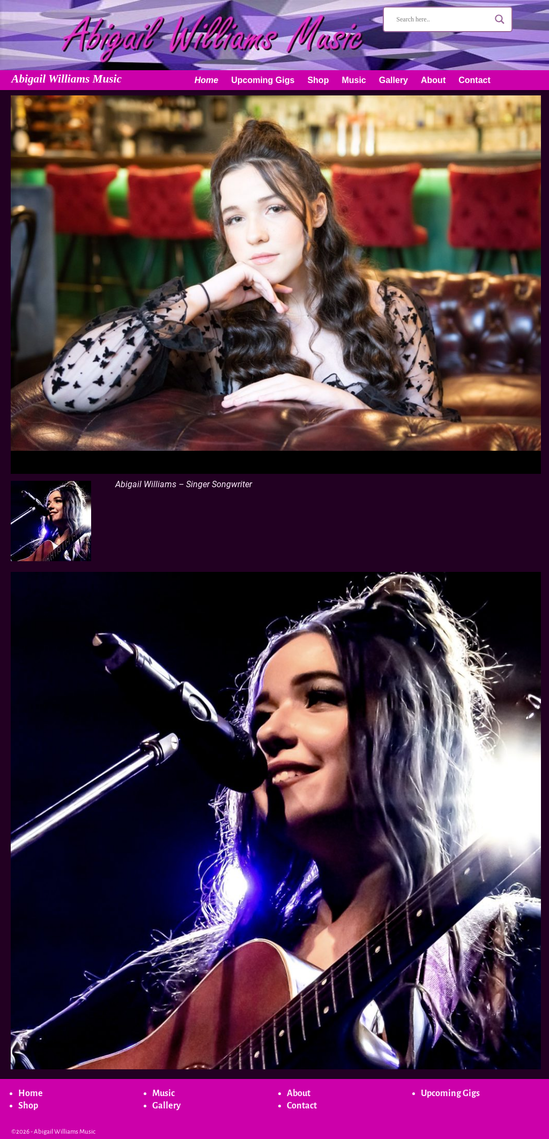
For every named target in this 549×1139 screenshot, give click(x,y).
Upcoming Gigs (262, 80)
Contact (474, 80)
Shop (318, 80)
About (433, 80)
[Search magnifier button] (499, 19)
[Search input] (442, 19)
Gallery (393, 80)
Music (354, 80)
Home (206, 80)
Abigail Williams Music (66, 78)
